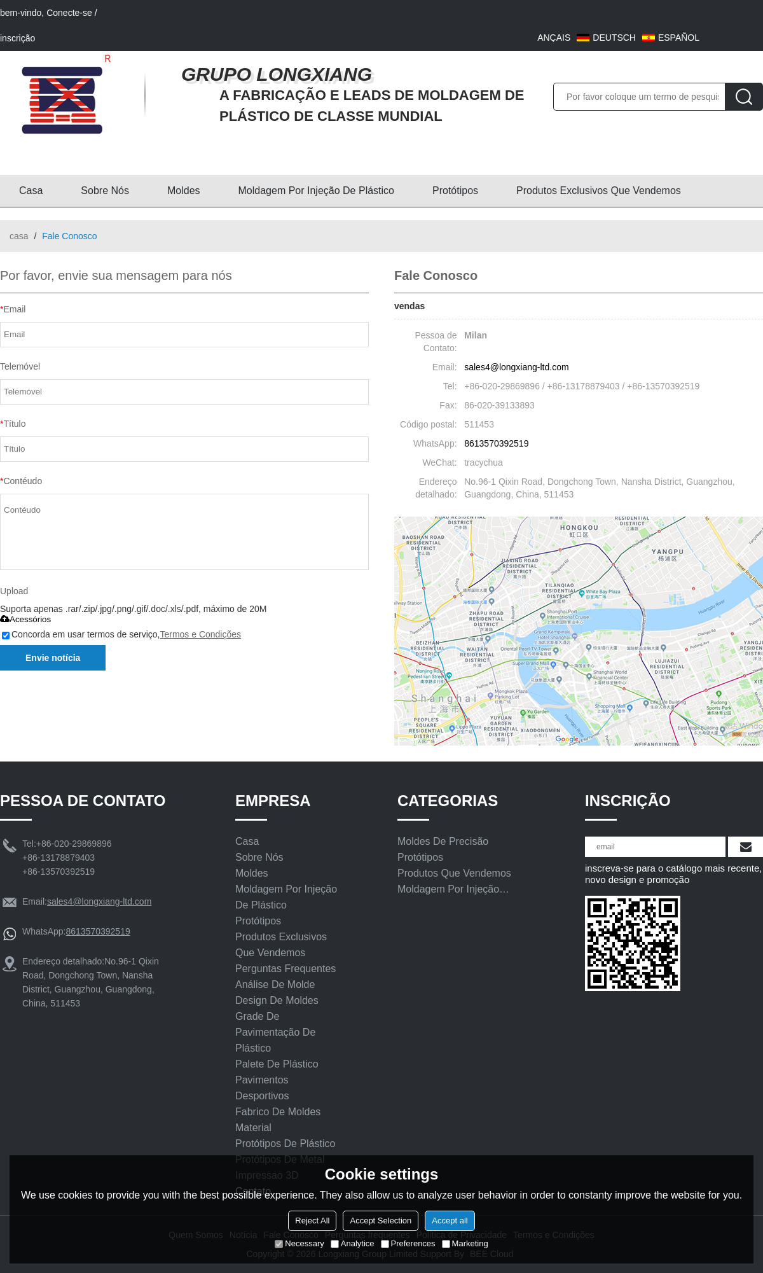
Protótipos (455, 190)
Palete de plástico (277, 1064)
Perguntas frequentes (285, 968)
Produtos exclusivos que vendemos (598, 190)
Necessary (299, 1243)
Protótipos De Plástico (285, 1143)
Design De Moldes (277, 1000)
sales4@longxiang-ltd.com (516, 367)
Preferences (408, 1243)
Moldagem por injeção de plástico (316, 190)
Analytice (353, 1243)
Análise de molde (275, 984)
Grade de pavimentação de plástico (275, 1032)
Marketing (465, 1243)
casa (19, 236)
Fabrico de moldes (277, 1111)
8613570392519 (496, 443)
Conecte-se (69, 13)
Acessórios (25, 619)
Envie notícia (52, 658)
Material (253, 1127)
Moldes (183, 190)
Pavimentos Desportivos (262, 1088)
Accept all (449, 1220)
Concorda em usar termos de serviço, (121, 634)
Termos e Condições (200, 634)
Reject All (312, 1220)
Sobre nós (105, 190)
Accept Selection (380, 1220)
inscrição (17, 38)
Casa (31, 190)
